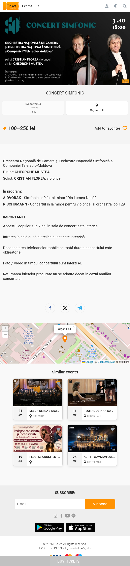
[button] (64, 339)
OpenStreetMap (106, 362)
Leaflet (87, 362)
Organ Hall (96, 110)
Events (27, 6)
